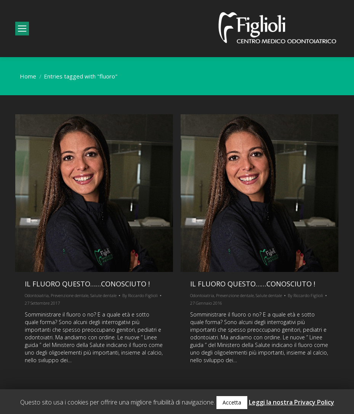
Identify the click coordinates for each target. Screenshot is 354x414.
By (140, 295)
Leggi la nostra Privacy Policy (291, 402)
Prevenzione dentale (69, 295)
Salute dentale (103, 295)
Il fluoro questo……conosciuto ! (87, 284)
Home (28, 76)
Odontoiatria (37, 295)
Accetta (232, 402)
